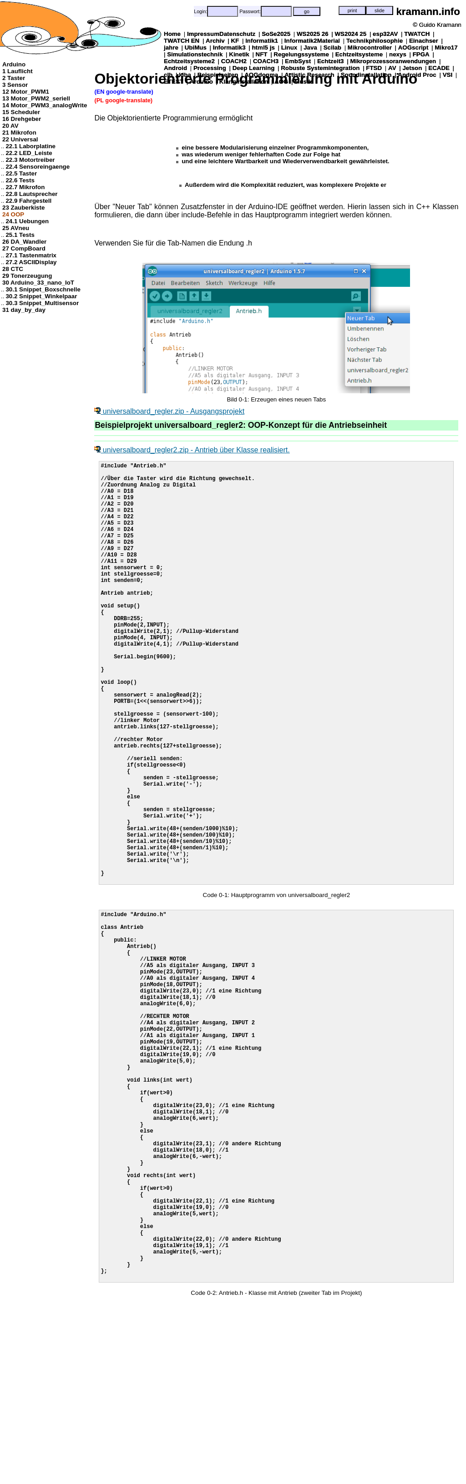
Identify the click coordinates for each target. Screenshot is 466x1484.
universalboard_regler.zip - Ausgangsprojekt (169, 411)
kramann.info (428, 11)
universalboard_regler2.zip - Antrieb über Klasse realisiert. (191, 450)
